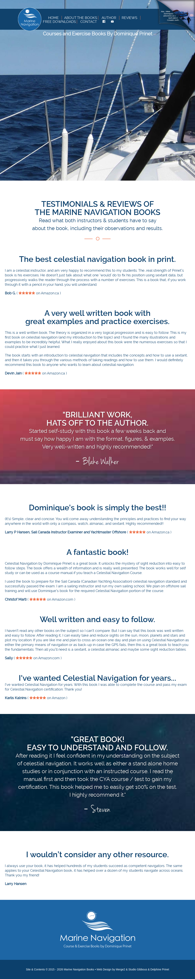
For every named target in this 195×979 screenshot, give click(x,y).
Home (53, 18)
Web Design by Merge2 (111, 969)
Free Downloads (59, 22)
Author (109, 18)
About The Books (80, 18)
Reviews (129, 18)
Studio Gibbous (137, 969)
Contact (88, 22)
